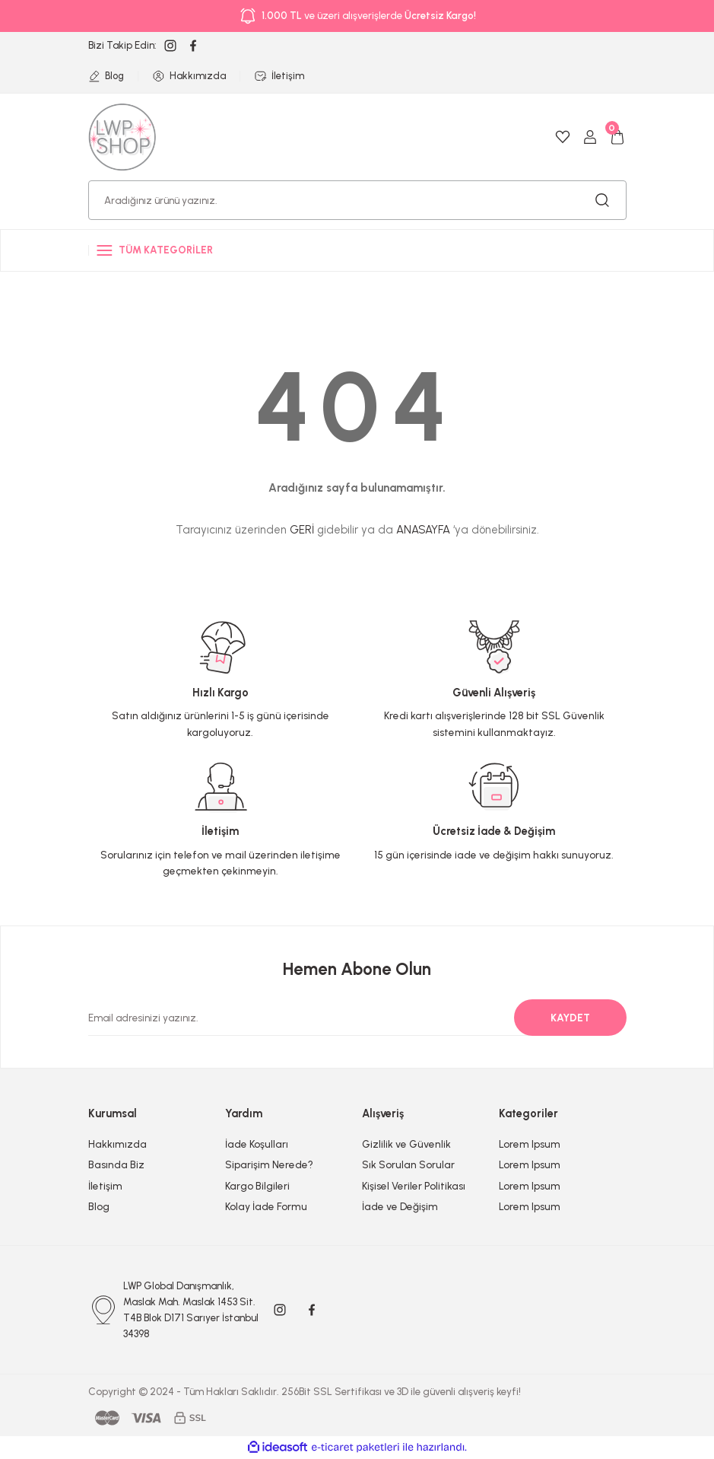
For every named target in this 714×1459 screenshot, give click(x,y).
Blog (98, 1206)
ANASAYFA (423, 530)
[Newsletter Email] (348, 1017)
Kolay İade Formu (266, 1206)
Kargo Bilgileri (257, 1186)
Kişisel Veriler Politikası (413, 1186)
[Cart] (617, 137)
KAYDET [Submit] (570, 1017)
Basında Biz (116, 1164)
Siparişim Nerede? (269, 1164)
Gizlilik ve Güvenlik (406, 1144)
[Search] (357, 200)
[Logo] (122, 136)
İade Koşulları (256, 1144)
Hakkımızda (117, 1144)
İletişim (105, 1186)
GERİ (302, 530)
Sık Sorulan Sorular (408, 1164)
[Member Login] (590, 137)
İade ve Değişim (400, 1206)
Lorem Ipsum (529, 1144)
